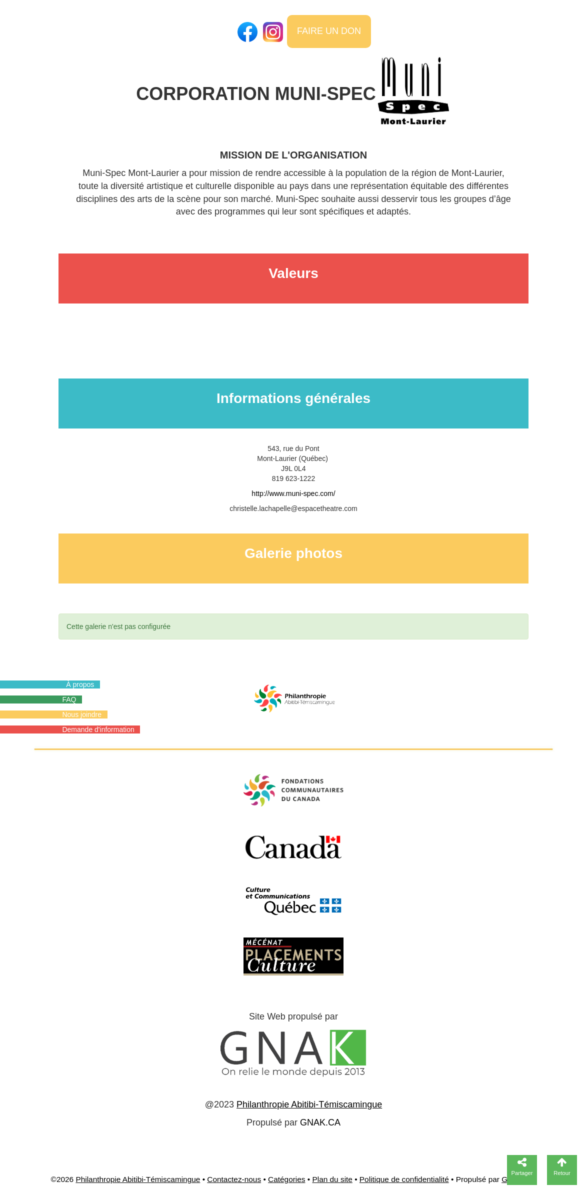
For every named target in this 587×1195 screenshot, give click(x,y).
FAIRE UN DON (329, 31)
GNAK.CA (320, 1123)
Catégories (286, 1179)
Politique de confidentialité (404, 1179)
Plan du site (332, 1179)
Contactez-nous (234, 1179)
